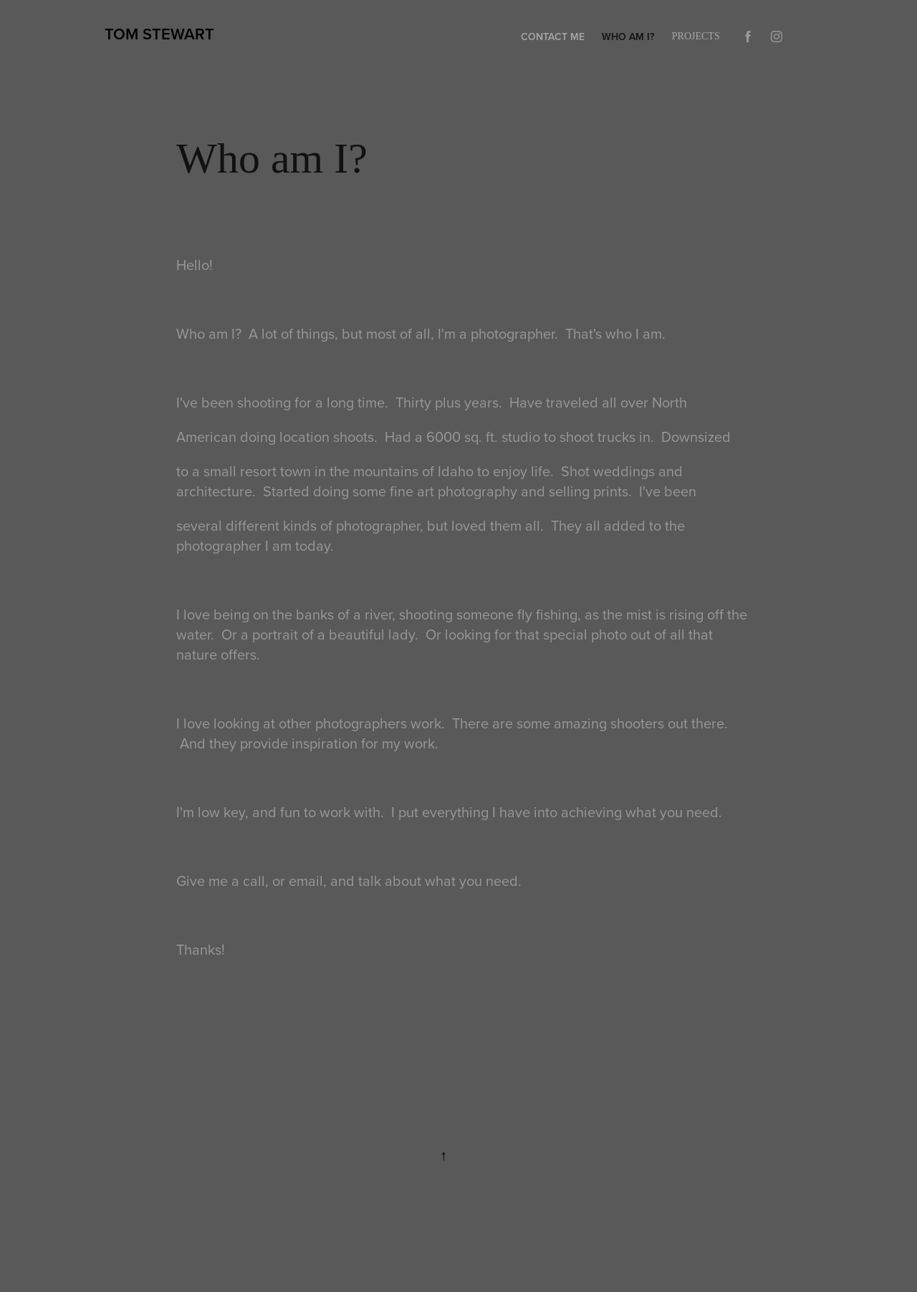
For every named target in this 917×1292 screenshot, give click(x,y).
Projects (696, 36)
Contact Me (553, 36)
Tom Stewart (159, 33)
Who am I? (628, 36)
